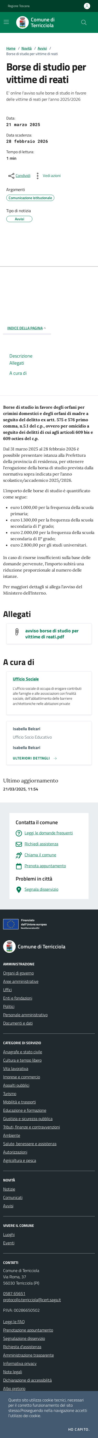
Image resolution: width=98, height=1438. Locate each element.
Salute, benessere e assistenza (29, 1143)
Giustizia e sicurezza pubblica (28, 1118)
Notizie (9, 1189)
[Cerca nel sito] (84, 22)
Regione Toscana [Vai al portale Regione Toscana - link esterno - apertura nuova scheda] (19, 6)
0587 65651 (14, 1293)
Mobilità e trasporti (19, 1102)
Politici (8, 1006)
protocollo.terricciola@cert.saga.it (32, 1300)
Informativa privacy (20, 1363)
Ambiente (11, 1135)
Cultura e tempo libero (22, 1060)
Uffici (7, 990)
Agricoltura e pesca (19, 1160)
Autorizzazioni (15, 1152)
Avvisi (42, 48)
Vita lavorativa (15, 1068)
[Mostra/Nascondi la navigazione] (6, 22)
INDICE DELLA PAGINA (27, 328)
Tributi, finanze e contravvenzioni (31, 1127)
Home (10, 48)
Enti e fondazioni (17, 998)
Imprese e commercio (21, 1077)
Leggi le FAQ (14, 1321)
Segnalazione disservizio (24, 1338)
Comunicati (12, 1197)
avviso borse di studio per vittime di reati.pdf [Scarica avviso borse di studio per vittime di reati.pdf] (52, 634)
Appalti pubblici (16, 1085)
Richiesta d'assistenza (22, 1347)
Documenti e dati (18, 1023)
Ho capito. (79, 1429)
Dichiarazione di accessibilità (27, 1380)
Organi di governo (18, 973)
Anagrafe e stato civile (22, 1052)
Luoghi (9, 1234)
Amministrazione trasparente (28, 1355)
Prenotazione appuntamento (28, 1330)
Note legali (12, 1372)
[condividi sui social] (18, 176)
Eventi (8, 1243)
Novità (26, 48)
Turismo (9, 1093)
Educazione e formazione (24, 1110)
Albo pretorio (14, 1388)
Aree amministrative (20, 981)
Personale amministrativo (25, 1015)
